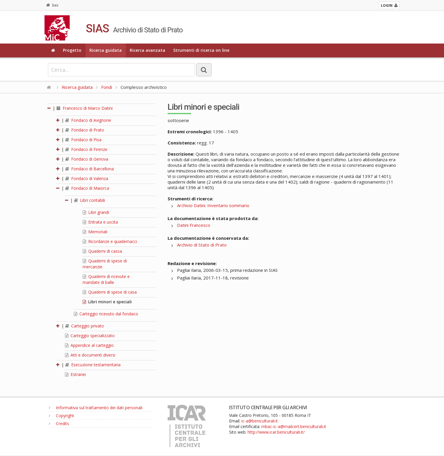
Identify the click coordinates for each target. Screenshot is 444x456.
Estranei (75, 374)
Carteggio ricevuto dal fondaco (106, 314)
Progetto (72, 50)
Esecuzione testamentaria (93, 364)
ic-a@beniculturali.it (259, 421)
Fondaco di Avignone (88, 120)
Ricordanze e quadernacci (110, 241)
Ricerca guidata (105, 50)
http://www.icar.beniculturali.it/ (276, 432)
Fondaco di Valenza (86, 178)
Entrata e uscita (100, 222)
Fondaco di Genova (86, 159)
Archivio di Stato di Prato (202, 245)
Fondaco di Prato (84, 130)
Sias (52, 5)
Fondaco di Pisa (83, 139)
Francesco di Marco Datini (84, 108)
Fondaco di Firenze (86, 149)
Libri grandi (96, 212)
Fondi (106, 87)
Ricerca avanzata (147, 50)
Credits (59, 423)
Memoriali (95, 231)
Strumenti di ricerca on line (201, 50)
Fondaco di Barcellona (89, 169)
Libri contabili (89, 200)
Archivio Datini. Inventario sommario (213, 205)
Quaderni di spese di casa (110, 292)
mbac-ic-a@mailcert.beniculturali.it (293, 426)
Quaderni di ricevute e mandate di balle (106, 279)
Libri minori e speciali (107, 301)
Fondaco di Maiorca (87, 188)
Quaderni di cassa (102, 251)
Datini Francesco (193, 225)
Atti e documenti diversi (90, 355)
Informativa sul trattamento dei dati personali (95, 407)
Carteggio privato (84, 326)
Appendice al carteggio (89, 345)
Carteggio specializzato (90, 335)
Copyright (61, 415)
